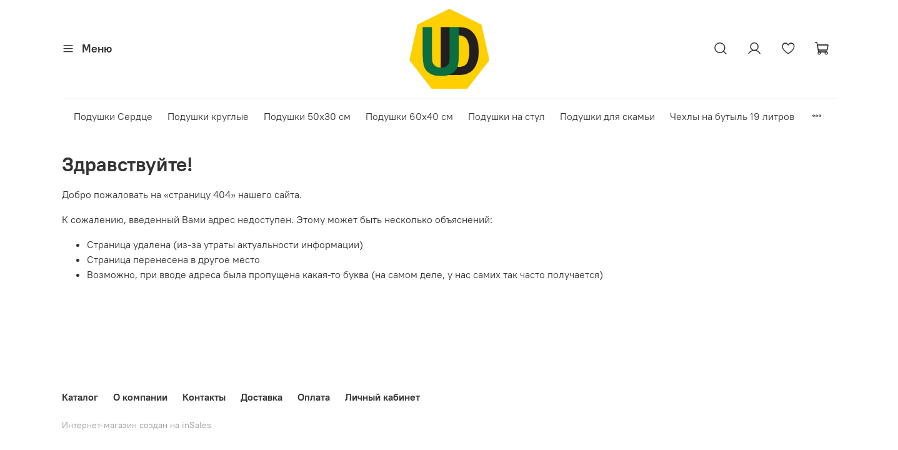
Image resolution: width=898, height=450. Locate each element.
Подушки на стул (506, 116)
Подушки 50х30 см (307, 116)
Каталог (80, 397)
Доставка (261, 397)
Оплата (313, 397)
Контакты (204, 397)
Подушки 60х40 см (409, 116)
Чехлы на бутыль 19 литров (732, 116)
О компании (140, 397)
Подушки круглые (208, 116)
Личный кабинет (382, 397)
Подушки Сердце (113, 116)
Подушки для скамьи (607, 116)
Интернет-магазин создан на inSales (136, 425)
